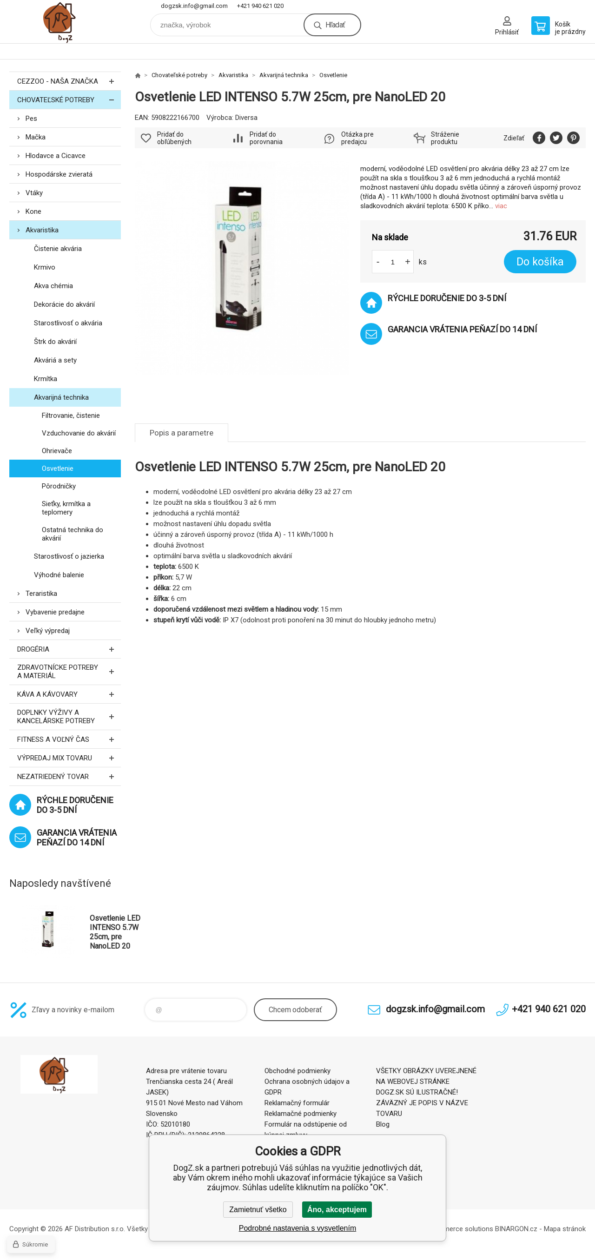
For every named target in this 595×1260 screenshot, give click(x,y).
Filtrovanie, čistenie (71, 415)
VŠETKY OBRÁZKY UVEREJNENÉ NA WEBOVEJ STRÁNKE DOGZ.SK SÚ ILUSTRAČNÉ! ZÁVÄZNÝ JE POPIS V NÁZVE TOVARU (426, 1092)
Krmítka (45, 379)
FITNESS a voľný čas (69, 739)
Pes (31, 118)
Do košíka (540, 262)
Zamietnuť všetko (257, 1210)
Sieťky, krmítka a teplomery (66, 508)
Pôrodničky (59, 486)
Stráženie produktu (445, 138)
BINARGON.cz (516, 1229)
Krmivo (44, 267)
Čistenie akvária (58, 248)
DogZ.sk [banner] (65, 21)
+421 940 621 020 (260, 5)
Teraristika (41, 593)
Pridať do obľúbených (174, 138)
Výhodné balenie (59, 575)
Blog (383, 1124)
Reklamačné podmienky (300, 1113)
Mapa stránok (565, 1229)
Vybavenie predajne (55, 612)
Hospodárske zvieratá (59, 174)
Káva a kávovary (69, 694)
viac (501, 206)
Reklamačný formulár (297, 1103)
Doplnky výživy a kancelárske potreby (69, 717)
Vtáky (34, 193)
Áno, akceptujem (337, 1210)
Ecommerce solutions (459, 1229)
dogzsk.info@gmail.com (194, 5)
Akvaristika (42, 230)
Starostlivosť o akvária (68, 323)
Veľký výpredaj (48, 631)
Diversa (246, 117)
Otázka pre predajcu (357, 138)
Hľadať (335, 24)
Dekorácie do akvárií (64, 304)
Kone (33, 211)
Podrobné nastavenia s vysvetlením (298, 1228)
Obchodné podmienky (297, 1071)
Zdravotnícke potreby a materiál (69, 672)
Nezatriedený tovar (69, 776)
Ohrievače (57, 451)
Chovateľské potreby (69, 100)
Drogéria (69, 649)
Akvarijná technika (61, 397)
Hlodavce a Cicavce (56, 156)
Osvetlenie (57, 468)
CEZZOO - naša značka (69, 81)
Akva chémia (53, 286)
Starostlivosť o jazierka (69, 556)
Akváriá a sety (55, 360)
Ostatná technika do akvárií (72, 534)
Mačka (36, 137)
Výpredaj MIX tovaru (69, 758)
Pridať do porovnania (266, 138)
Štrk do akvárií (55, 341)
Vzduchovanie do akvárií (79, 433)
